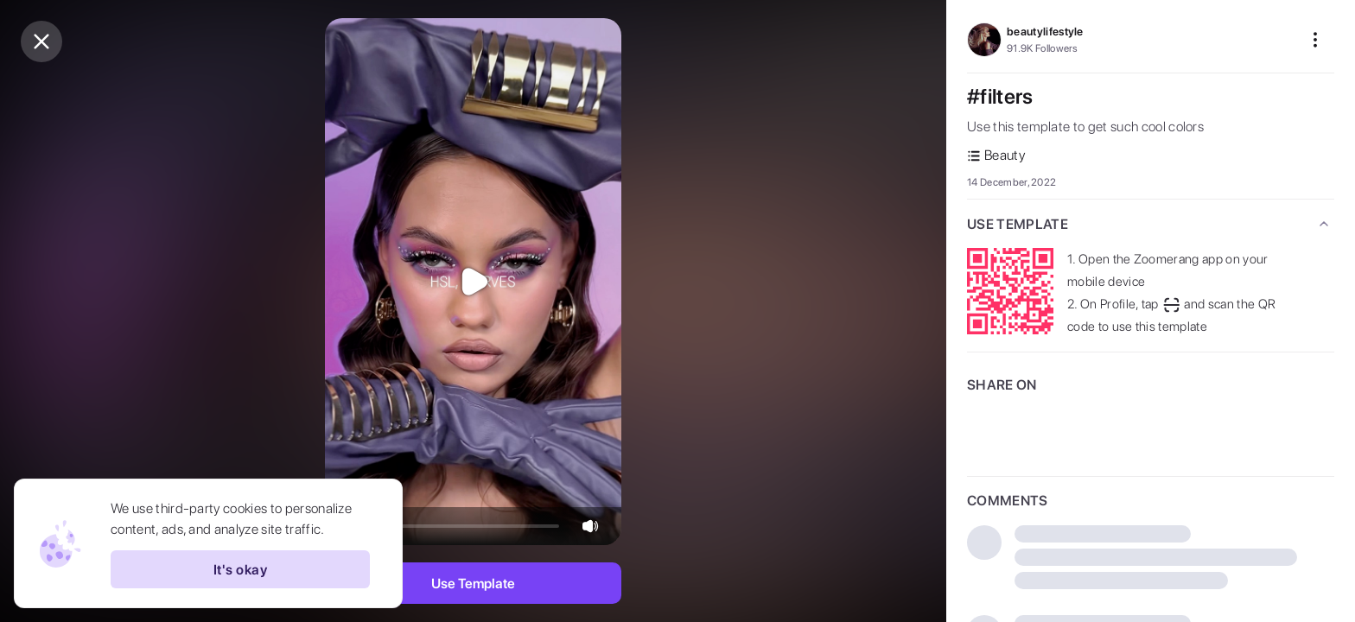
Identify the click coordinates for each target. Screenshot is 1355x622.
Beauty (996, 155)
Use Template (473, 583)
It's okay (240, 569)
